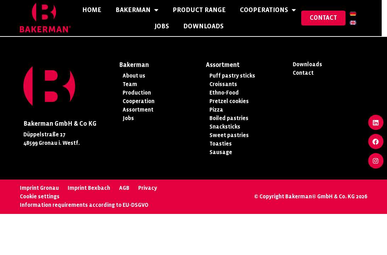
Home (94, 10)
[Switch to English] (358, 23)
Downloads (206, 26)
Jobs (164, 26)
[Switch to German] (358, 13)
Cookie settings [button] (40, 196)
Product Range (201, 10)
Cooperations (270, 10)
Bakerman (139, 10)
